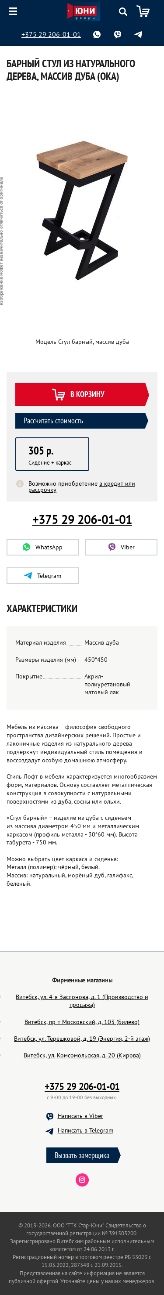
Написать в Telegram (85, 1130)
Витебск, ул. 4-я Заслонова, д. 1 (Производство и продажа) (82, 1001)
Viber (121, 547)
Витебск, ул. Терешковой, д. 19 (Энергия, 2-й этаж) (82, 1038)
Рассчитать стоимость (53, 420)
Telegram (42, 576)
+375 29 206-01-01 (51, 34)
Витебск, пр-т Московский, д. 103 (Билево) (82, 1022)
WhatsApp (43, 547)
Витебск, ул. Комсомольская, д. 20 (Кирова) (82, 1055)
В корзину (78, 395)
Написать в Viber (80, 1116)
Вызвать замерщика (82, 1155)
